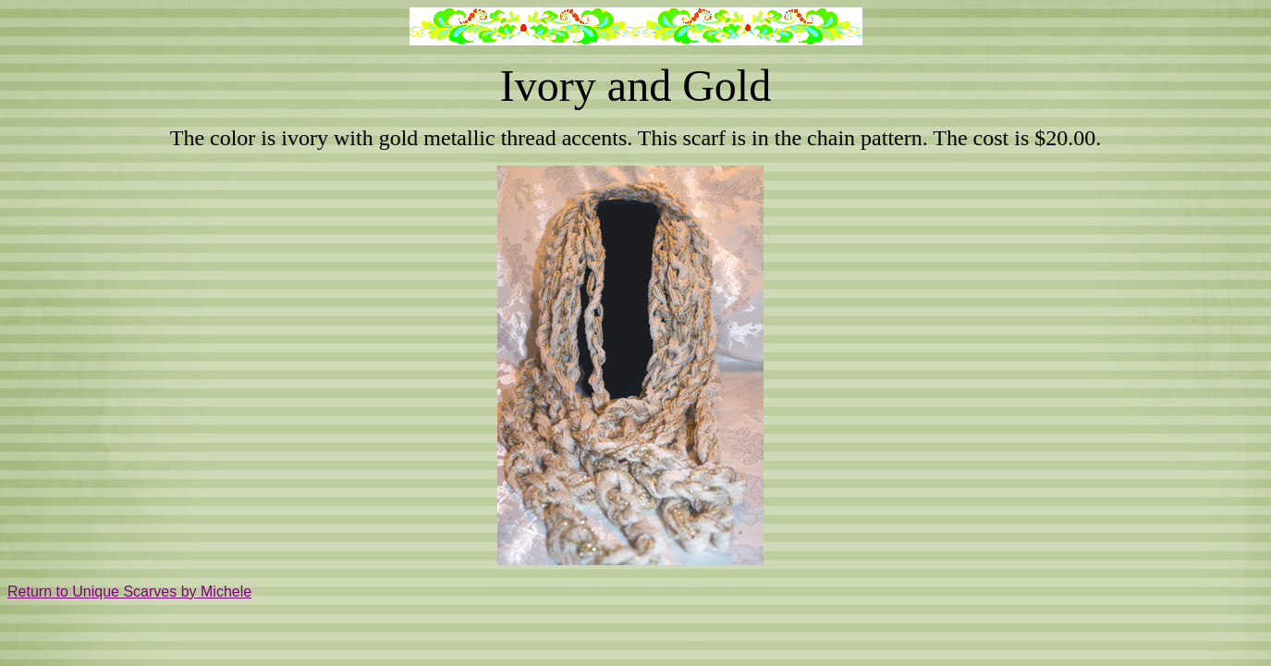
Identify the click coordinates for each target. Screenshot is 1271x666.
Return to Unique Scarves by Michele (129, 591)
